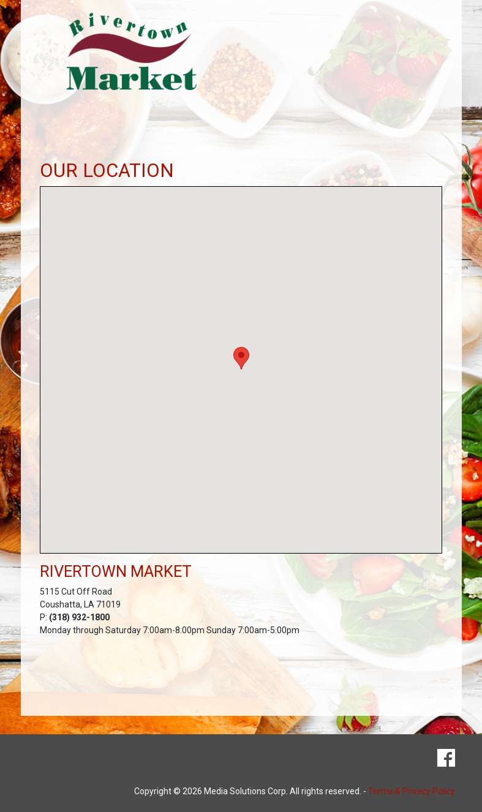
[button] (241, 358)
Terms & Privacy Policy (411, 791)
